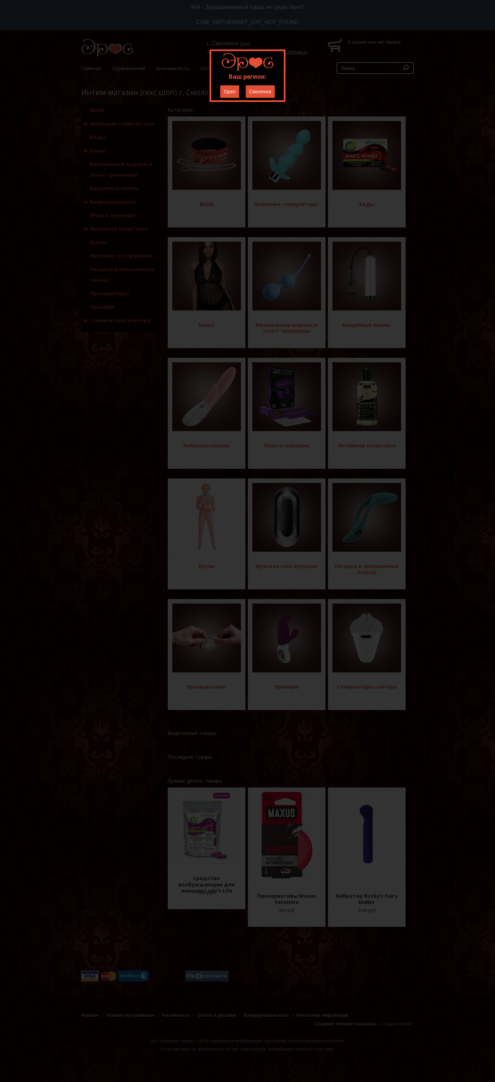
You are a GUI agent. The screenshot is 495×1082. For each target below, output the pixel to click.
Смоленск (260, 91)
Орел (229, 91)
